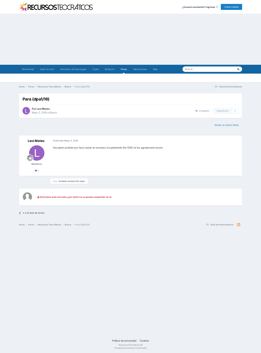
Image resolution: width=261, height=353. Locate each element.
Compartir (202, 110)
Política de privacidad (124, 340)
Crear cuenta (231, 6)
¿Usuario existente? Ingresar (200, 7)
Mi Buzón (110, 69)
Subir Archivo (47, 69)
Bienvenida (28, 69)
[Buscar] (200, 69)
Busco (53, 112)
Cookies (144, 340)
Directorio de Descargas (73, 69)
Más (155, 69)
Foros (124, 71)
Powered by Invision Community (130, 348)
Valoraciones (140, 69)
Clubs (96, 69)
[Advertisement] (130, 39)
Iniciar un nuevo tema (227, 125)
